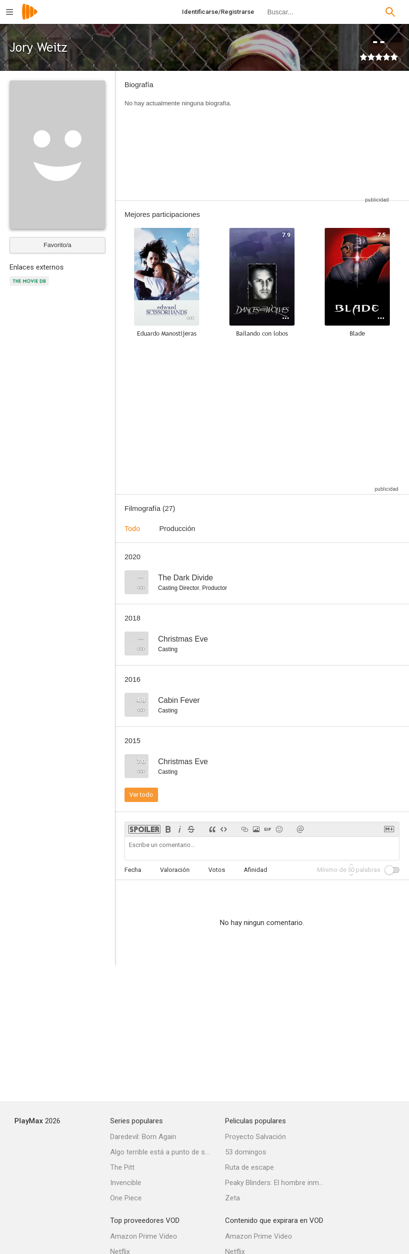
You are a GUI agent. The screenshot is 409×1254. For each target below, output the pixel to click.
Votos (216, 869)
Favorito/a (57, 245)
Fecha (133, 869)
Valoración (175, 869)
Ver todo (141, 794)
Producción (177, 528)
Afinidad (255, 869)
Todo (132, 528)
